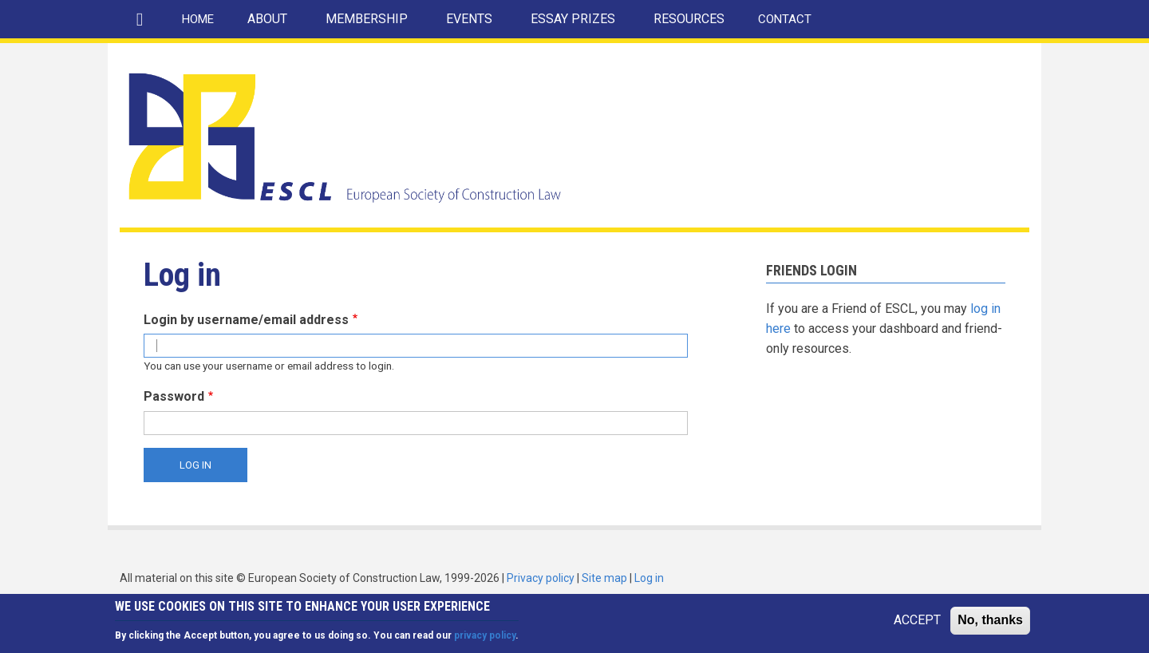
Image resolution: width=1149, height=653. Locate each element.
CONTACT (784, 19)
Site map (604, 578)
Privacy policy (540, 578)
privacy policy (484, 638)
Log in (649, 578)
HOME (198, 19)
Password (174, 396)
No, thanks (990, 624)
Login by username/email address (246, 319)
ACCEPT (917, 623)
